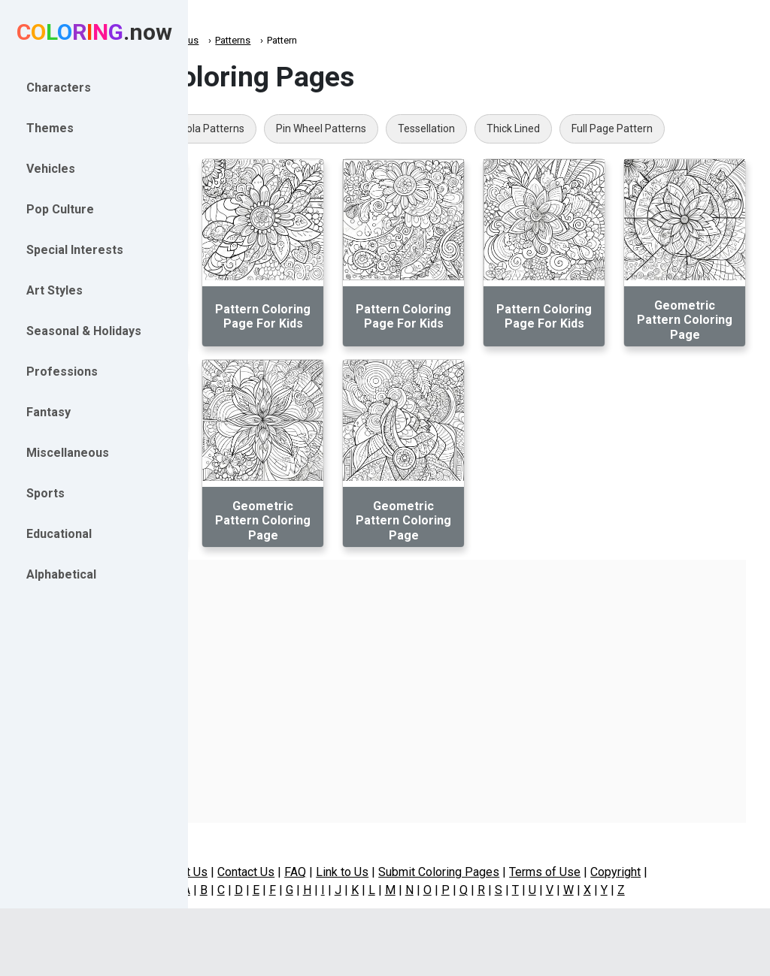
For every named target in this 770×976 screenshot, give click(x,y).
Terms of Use (620, 872)
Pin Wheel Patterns (472, 128)
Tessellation (577, 128)
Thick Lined (664, 128)
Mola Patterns (362, 128)
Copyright (691, 872)
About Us (259, 872)
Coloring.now (241, 40)
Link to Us (418, 872)
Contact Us (321, 872)
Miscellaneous (318, 40)
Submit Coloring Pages (514, 872)
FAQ (371, 872)
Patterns (384, 40)
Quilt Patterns (264, 128)
